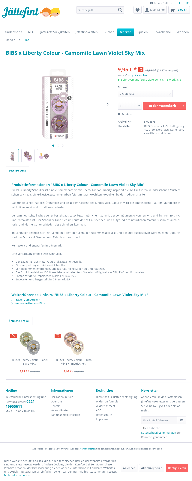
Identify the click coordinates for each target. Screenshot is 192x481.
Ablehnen (129, 468)
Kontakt (55, 406)
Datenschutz (104, 415)
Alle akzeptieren (151, 468)
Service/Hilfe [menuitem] (160, 3)
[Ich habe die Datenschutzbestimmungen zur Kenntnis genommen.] (142, 428)
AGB (98, 410)
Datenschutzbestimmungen (158, 432)
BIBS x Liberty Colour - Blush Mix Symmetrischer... (74, 361)
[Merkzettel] (138, 10)
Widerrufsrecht (105, 406)
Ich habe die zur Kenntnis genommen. (161, 432)
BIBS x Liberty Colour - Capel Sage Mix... (30, 361)
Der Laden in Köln (62, 397)
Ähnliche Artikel (19, 321)
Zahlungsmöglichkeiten (65, 415)
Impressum (103, 419)
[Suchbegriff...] (100, 10)
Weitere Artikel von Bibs (28, 303)
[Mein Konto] (155, 10)
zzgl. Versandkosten (139, 75)
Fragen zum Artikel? (25, 299)
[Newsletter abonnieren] (181, 420)
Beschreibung (17, 170)
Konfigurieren (177, 468)
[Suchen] (120, 10)
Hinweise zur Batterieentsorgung (116, 397)
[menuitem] (100, 11)
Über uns (56, 401)
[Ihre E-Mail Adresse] (159, 420)
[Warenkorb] (179, 10)
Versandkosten (60, 410)
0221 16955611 (20, 404)
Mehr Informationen (17, 475)
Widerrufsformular (108, 401)
